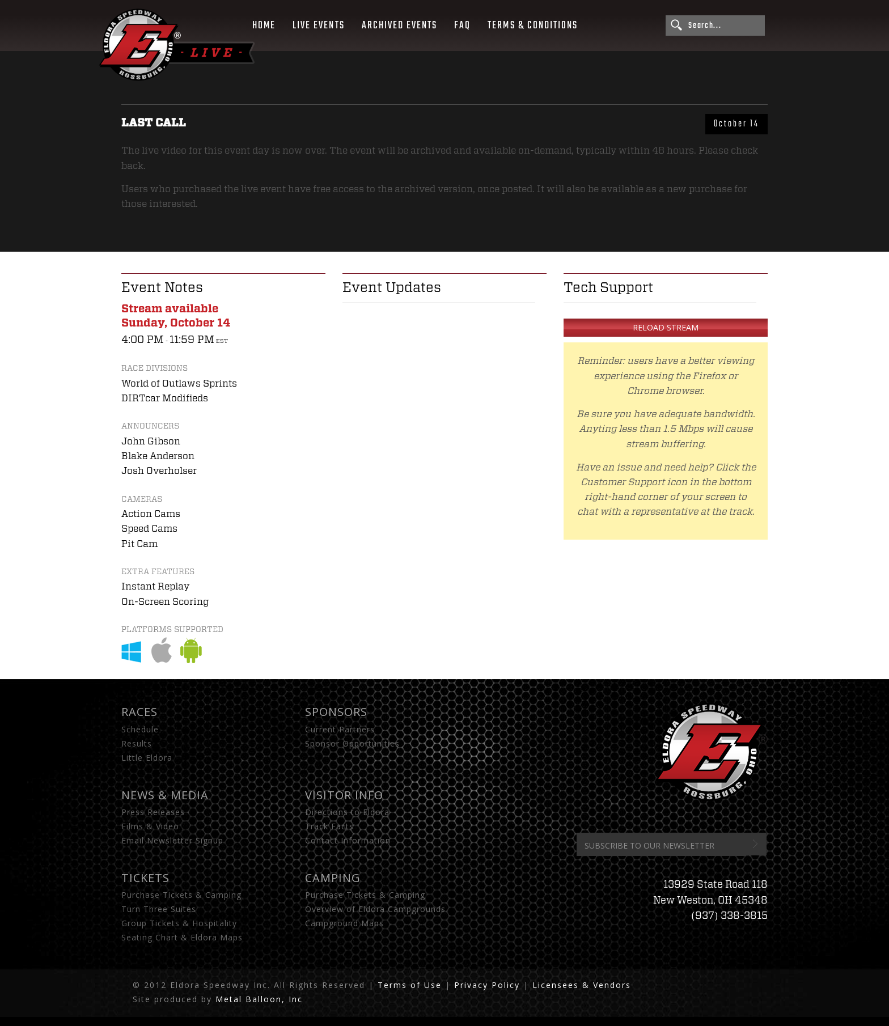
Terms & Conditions (533, 25)
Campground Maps (344, 923)
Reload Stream (665, 327)
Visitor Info (344, 795)
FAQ (462, 25)
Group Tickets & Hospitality (179, 923)
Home (264, 25)
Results (136, 743)
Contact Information (348, 840)
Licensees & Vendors (581, 985)
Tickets (145, 877)
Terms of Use (410, 985)
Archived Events (400, 25)
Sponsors (336, 711)
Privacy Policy (487, 985)
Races (139, 711)
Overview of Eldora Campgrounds (375, 909)
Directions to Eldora (347, 812)
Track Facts (329, 826)
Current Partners (340, 729)
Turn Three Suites (158, 909)
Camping (333, 877)
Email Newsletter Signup (172, 840)
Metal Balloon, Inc (259, 999)
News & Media (165, 795)
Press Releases (153, 812)
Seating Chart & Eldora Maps (182, 937)
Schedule (140, 729)
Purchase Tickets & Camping (181, 894)
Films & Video (150, 826)
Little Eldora (146, 757)
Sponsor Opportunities (352, 743)
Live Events (318, 25)
